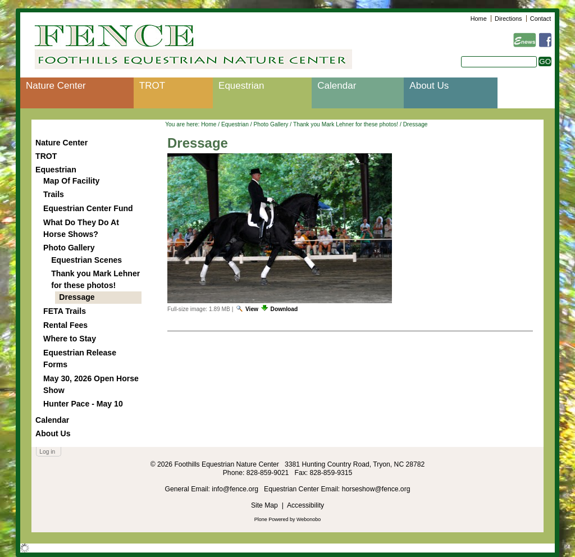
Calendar (336, 85)
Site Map (264, 505)
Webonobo (308, 519)
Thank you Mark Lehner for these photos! (345, 124)
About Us (429, 85)
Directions (508, 18)
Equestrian (241, 85)
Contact (540, 18)
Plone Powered (271, 519)
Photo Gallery (270, 124)
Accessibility (305, 505)
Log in (47, 452)
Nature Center (56, 85)
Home (479, 18)
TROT (152, 85)
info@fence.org (236, 489)
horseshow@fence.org (376, 489)
